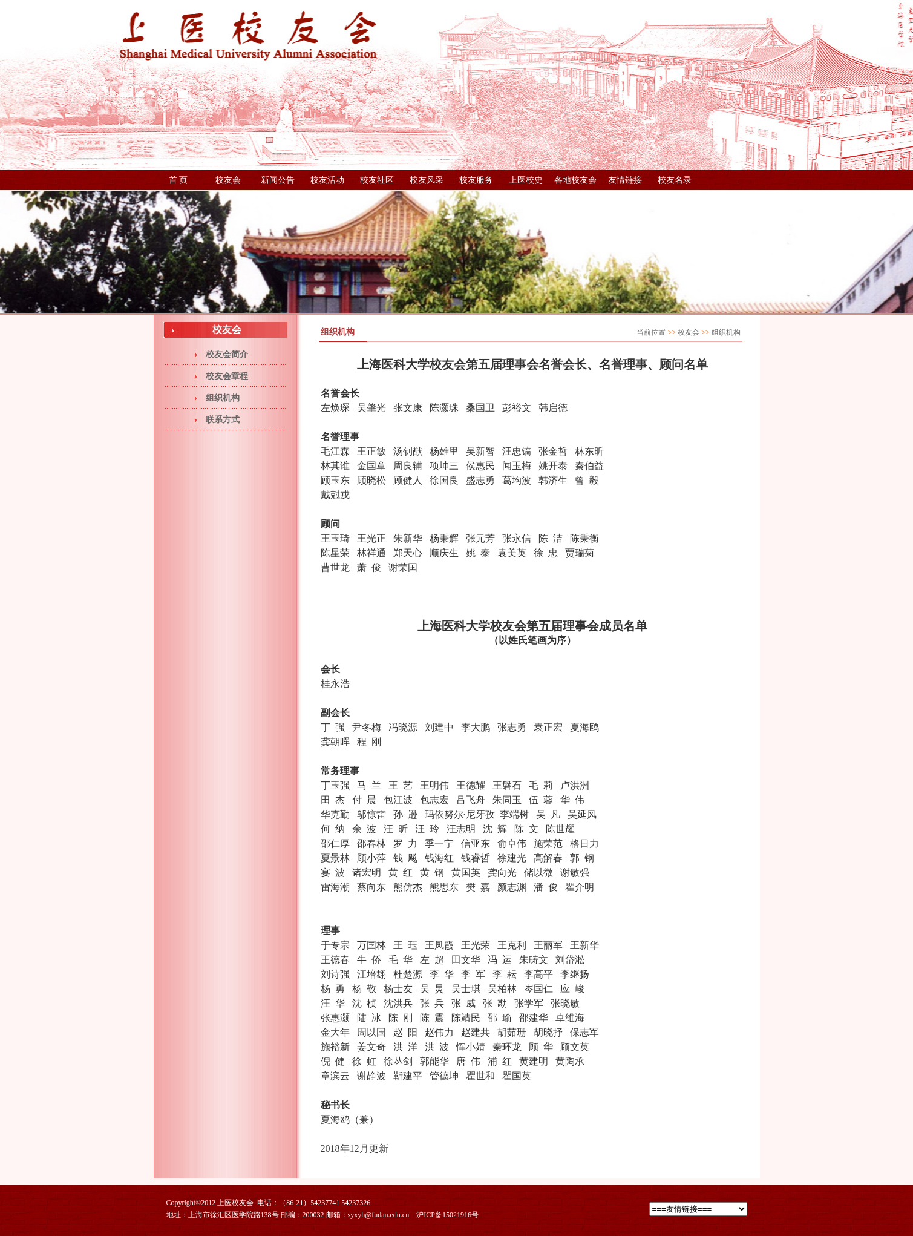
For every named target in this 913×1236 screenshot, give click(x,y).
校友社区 (377, 180)
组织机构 (223, 398)
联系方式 (223, 419)
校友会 (228, 180)
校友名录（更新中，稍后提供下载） (674, 183)
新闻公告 (278, 180)
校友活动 (327, 180)
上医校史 (526, 180)
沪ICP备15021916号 (447, 1215)
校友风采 (426, 180)
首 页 (178, 180)
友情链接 (625, 180)
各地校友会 (575, 180)
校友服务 (476, 180)
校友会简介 (227, 354)
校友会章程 (227, 376)
